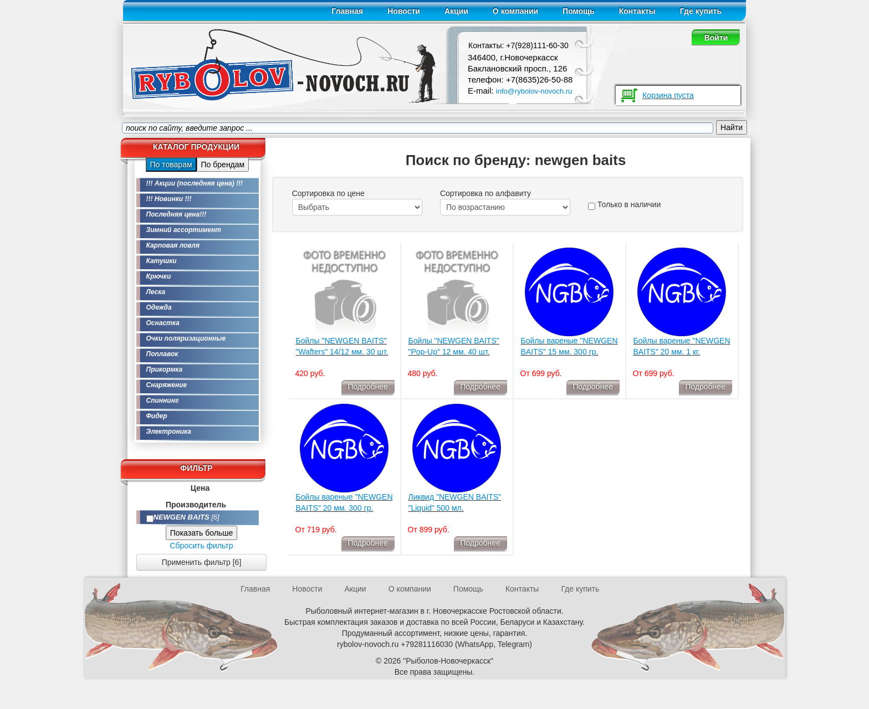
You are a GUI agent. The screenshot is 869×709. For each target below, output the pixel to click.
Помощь (579, 11)
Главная (347, 11)
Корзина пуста (668, 95)
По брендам (223, 164)
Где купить (701, 11)
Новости (403, 11)
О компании (515, 11)
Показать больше (201, 532)
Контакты (637, 11)
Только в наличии (624, 205)
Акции (456, 11)
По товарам (171, 164)
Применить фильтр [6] (202, 562)
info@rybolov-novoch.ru (534, 91)
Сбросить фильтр (201, 545)
